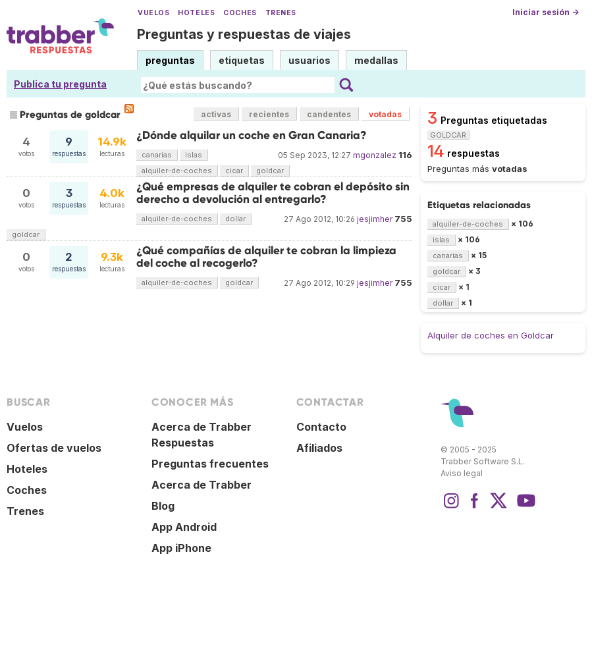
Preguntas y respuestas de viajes (244, 34)
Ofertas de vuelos (54, 447)
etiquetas (242, 60)
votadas (385, 114)
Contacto (321, 426)
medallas (376, 60)
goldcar (270, 170)
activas (216, 114)
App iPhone (181, 548)
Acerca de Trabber (201, 484)
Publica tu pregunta (60, 84)
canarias (157, 154)
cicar (234, 170)
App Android (184, 526)
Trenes (280, 13)
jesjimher (374, 219)
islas (193, 154)
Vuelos (153, 13)
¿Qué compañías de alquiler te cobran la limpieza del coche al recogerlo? (266, 256)
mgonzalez (374, 155)
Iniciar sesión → (545, 12)
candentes (329, 114)
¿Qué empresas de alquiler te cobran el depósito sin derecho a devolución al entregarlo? (273, 192)
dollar (235, 218)
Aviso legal (462, 473)
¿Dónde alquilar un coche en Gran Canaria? (251, 135)
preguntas (170, 60)
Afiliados (319, 447)
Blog (163, 505)
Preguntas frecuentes (210, 463)
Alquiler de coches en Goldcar (490, 335)
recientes (269, 114)
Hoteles (196, 13)
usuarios (309, 60)
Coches (239, 13)
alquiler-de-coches (177, 170)
